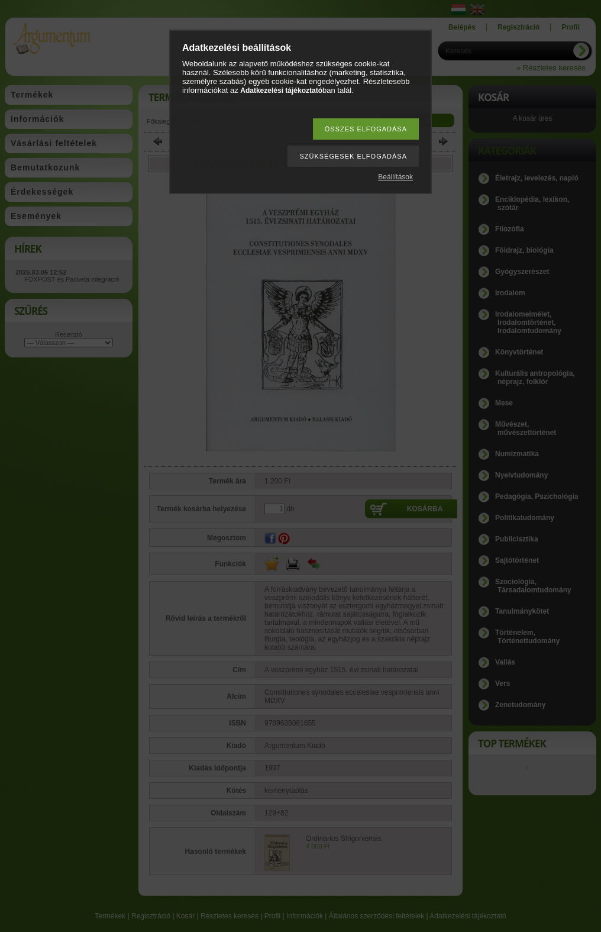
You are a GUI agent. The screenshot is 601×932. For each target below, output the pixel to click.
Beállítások (395, 177)
